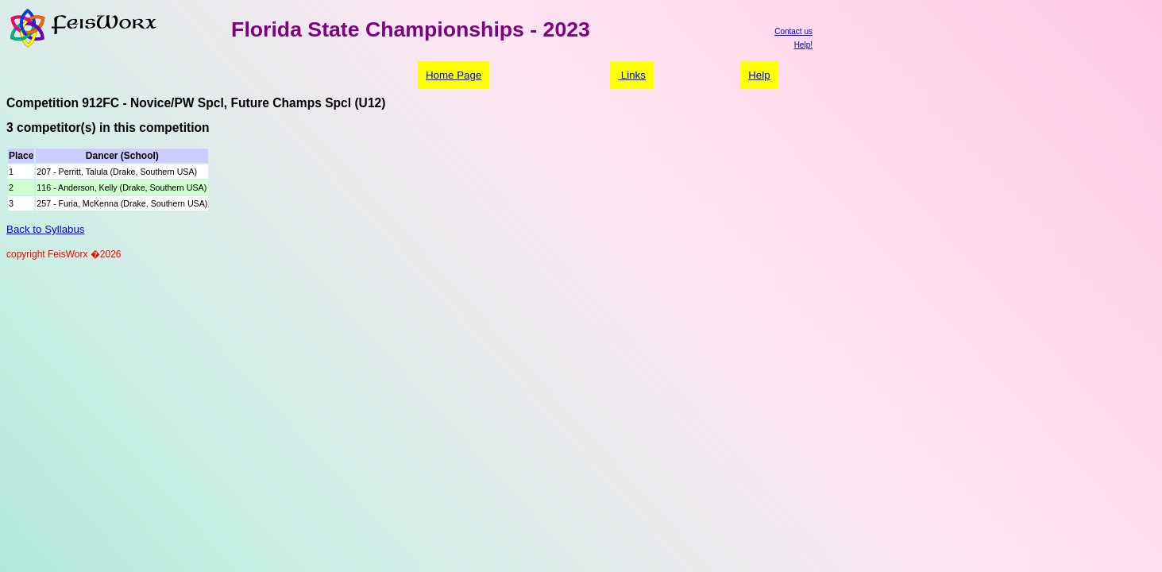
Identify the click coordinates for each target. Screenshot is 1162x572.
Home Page (453, 75)
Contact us (793, 31)
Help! (803, 45)
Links (632, 75)
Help (759, 75)
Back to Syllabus (45, 229)
